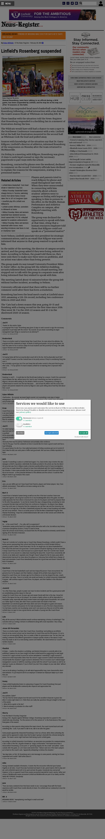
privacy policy (25, 412)
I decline (20, 433)
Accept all (83, 433)
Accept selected (51, 433)
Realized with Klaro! (81, 437)
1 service (27, 420)
